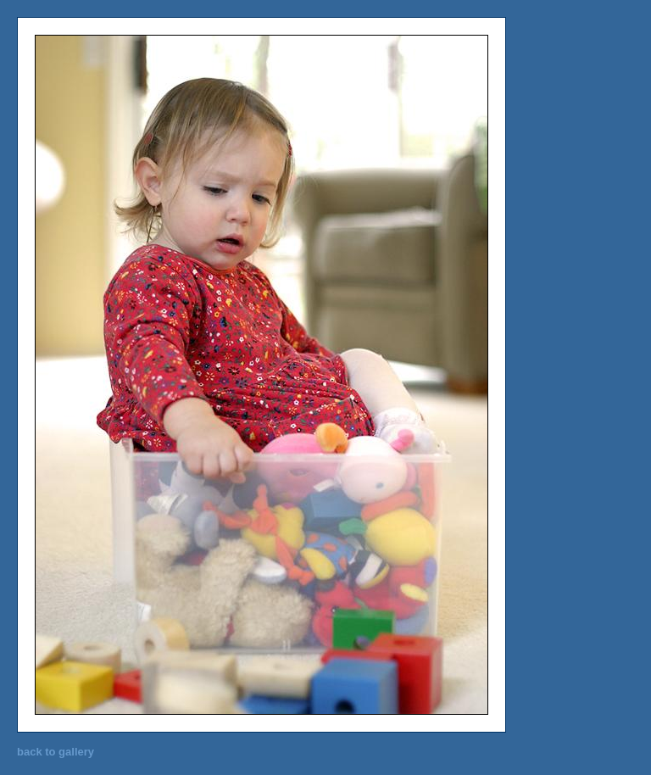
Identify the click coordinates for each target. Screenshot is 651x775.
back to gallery (55, 751)
